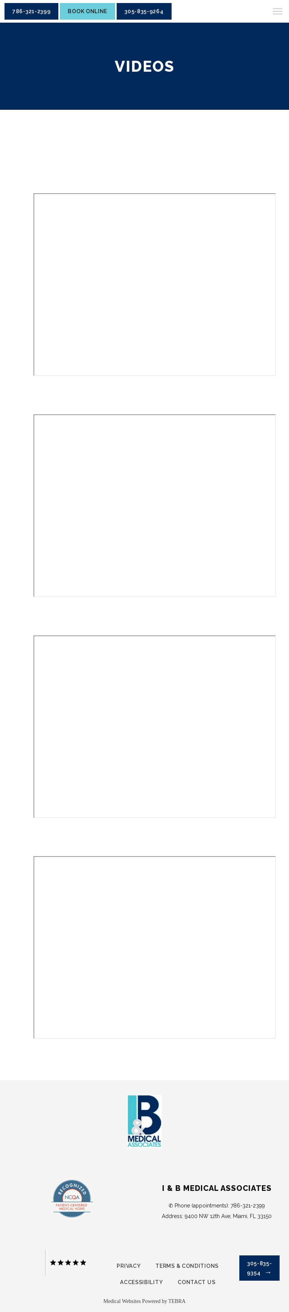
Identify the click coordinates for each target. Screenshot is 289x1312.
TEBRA (177, 1301)
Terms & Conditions (187, 1266)
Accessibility (141, 1282)
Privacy (128, 1266)
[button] (277, 12)
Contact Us (196, 1282)
